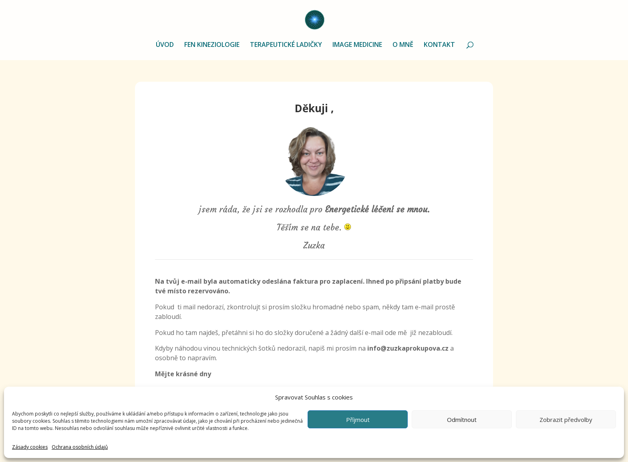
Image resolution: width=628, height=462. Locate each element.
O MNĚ (402, 45)
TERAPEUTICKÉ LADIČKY (286, 45)
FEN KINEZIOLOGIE (212, 45)
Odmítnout (462, 420)
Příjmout (358, 420)
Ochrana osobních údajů (80, 447)
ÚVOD (165, 45)
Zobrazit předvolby (565, 420)
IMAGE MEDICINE (357, 45)
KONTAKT (439, 45)
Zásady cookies (30, 447)
